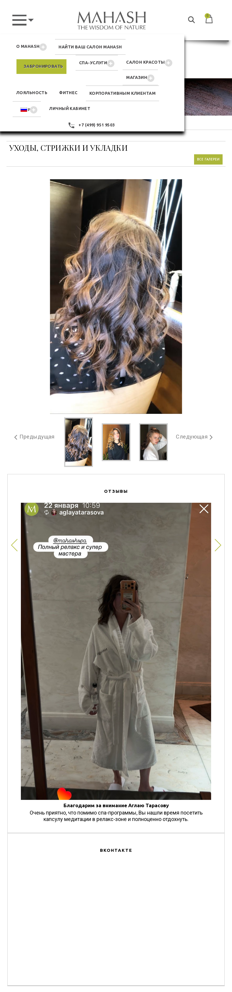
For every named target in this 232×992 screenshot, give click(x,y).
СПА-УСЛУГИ (96, 63)
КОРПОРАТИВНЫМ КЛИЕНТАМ (122, 93)
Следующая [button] (191, 436)
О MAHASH (31, 47)
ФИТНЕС (68, 92)
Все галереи (208, 159)
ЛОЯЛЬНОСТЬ (31, 92)
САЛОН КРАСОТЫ (149, 63)
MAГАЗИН (140, 78)
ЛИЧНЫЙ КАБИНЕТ (69, 108)
